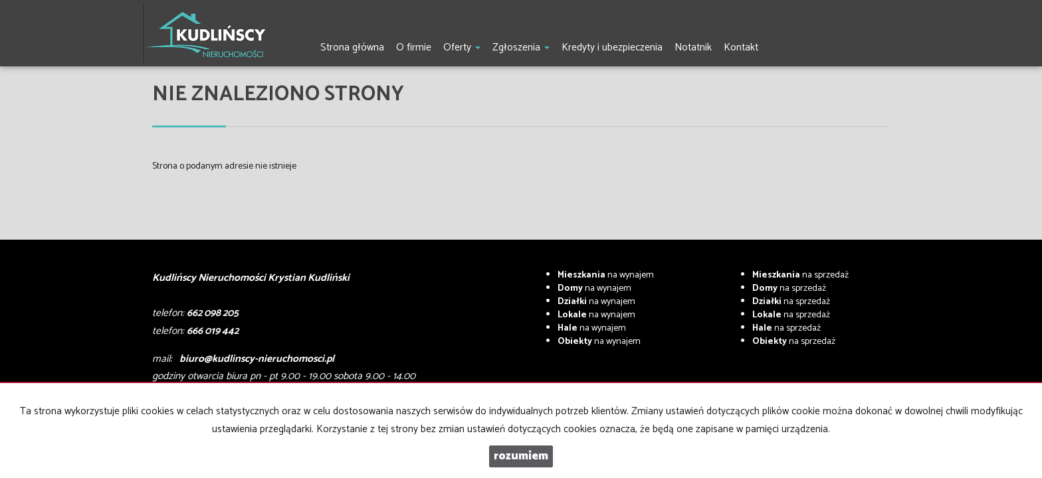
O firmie (413, 47)
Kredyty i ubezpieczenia (612, 47)
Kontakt (741, 47)
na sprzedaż (800, 275)
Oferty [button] (461, 47)
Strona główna (352, 47)
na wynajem (606, 275)
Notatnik (693, 47)
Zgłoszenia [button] (521, 47)
